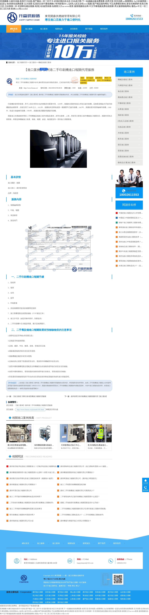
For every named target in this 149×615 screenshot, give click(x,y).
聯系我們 (104, 29)
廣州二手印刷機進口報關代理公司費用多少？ (77, 490)
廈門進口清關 (88, 599)
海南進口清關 (125, 599)
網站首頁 (13, 29)
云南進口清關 (75, 599)
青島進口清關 (63, 599)
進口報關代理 (22, 62)
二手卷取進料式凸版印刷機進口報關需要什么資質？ (80, 496)
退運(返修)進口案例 (126, 157)
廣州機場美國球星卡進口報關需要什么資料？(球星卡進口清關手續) (34, 472)
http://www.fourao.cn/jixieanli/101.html (30, 409)
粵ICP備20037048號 (50, 579)
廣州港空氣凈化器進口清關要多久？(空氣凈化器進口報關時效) (33, 466)
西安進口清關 (38, 602)
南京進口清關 (113, 595)
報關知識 (58, 29)
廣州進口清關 (38, 592)
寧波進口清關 (88, 595)
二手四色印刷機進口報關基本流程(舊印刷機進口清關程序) (31, 503)
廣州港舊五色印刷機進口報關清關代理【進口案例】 (89, 396)
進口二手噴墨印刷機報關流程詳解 (73, 484)
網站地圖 (62, 579)
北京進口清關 (50, 595)
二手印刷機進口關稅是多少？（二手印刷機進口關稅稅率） (82, 515)
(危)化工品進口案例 (126, 121)
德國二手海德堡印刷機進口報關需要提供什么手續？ (80, 503)
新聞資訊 (86, 543)
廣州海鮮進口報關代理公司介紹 (21, 521)
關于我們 (101, 543)
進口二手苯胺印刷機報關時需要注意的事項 (25, 509)
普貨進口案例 (123, 151)
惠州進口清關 (88, 592)
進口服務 (28, 29)
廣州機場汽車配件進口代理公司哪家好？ (75, 521)
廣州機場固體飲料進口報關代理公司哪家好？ (77, 472)
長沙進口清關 (38, 595)
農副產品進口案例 (125, 97)
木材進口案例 (123, 133)
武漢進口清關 (50, 599)
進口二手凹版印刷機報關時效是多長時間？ (25, 496)
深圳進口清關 (50, 592)
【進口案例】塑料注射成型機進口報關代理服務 (29, 396)
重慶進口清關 (100, 599)
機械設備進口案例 (44, 62)
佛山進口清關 (75, 592)
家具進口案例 (123, 139)
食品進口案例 (123, 91)
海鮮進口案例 (123, 115)
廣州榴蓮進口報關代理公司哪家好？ (23, 484)
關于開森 (89, 29)
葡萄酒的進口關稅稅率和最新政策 (131, 227)
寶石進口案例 (123, 145)
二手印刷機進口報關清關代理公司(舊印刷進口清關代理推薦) (83, 509)
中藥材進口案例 (124, 103)
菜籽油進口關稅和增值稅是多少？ (131, 256)
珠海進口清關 (100, 592)
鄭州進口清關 (63, 602)
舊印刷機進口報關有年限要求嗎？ (22, 515)
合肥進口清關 (50, 602)
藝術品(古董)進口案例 (126, 162)
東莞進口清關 (63, 592)
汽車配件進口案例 (125, 85)
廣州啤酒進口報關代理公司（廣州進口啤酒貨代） (79, 478)
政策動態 (74, 29)
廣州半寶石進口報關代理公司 (20, 490)
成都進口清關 (125, 595)
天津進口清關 (63, 595)
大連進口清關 (38, 599)
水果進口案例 (123, 109)
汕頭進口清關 (125, 592)
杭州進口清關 (100, 595)
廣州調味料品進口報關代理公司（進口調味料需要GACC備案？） (85, 466)
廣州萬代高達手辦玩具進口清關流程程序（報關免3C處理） (31, 478)
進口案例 (43, 29)
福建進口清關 (113, 599)
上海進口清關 (75, 595)
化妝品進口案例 (124, 127)
